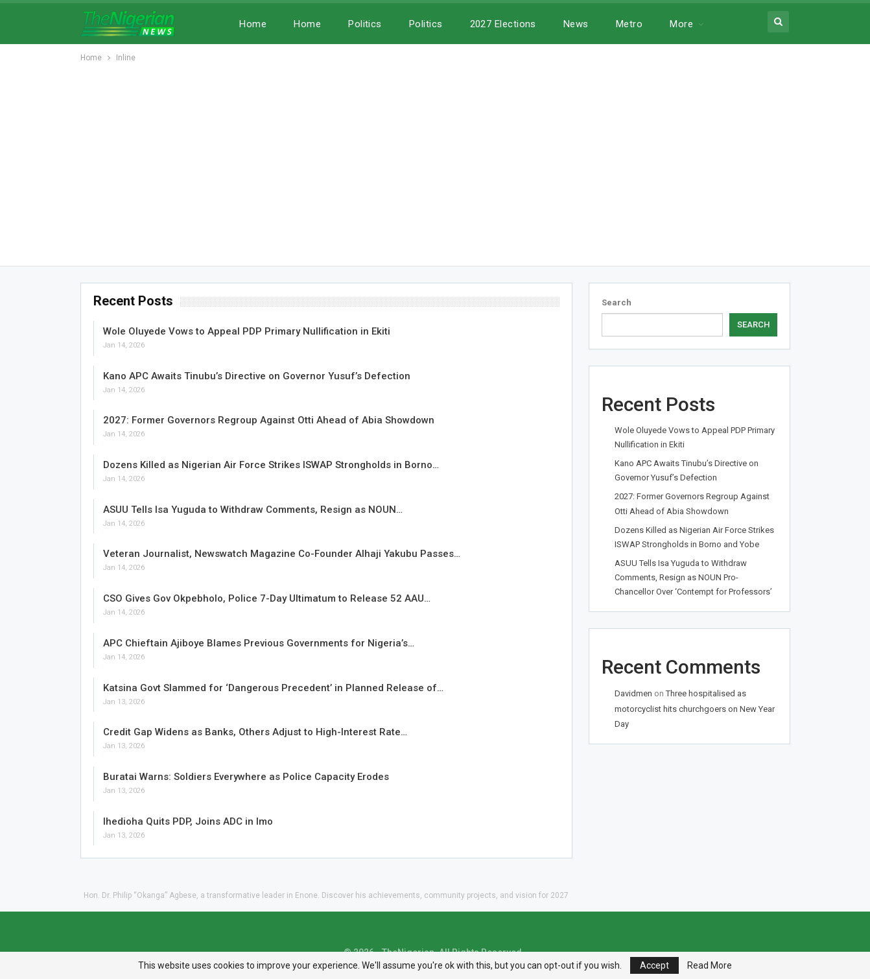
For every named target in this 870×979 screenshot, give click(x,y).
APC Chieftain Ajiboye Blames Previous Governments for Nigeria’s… (258, 643)
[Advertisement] (435, 162)
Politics (365, 24)
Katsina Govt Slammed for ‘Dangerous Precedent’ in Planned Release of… (273, 688)
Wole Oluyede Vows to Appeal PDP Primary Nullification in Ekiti (246, 331)
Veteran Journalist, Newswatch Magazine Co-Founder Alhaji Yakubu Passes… (281, 554)
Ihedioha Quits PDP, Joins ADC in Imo (188, 821)
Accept (654, 965)
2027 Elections (503, 24)
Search (616, 302)
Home (252, 24)
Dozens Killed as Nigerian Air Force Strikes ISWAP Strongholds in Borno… (271, 465)
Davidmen (633, 693)
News (576, 24)
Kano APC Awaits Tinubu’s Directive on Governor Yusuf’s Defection (256, 376)
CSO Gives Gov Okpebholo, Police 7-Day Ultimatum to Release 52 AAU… (266, 598)
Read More (709, 965)
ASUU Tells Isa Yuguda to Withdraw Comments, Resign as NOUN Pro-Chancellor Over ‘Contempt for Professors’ (693, 577)
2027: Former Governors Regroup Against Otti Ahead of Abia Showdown (268, 420)
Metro (629, 24)
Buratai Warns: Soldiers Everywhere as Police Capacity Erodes (246, 777)
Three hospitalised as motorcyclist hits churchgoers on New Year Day (695, 709)
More (681, 24)
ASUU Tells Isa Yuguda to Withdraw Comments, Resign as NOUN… (253, 509)
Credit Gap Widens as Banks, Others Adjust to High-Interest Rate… (255, 732)
